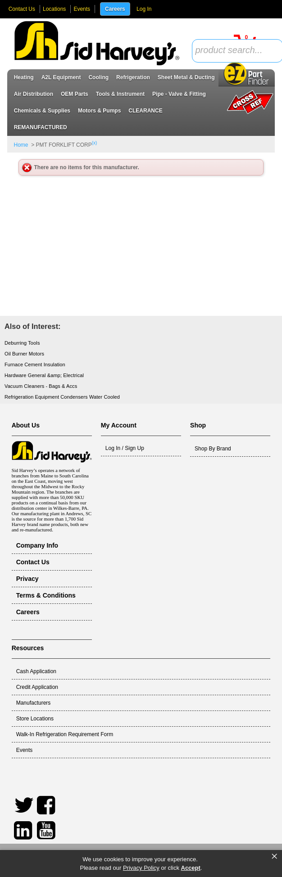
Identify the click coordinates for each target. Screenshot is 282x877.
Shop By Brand (213, 448)
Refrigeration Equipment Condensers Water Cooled (62, 397)
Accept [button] (190, 867)
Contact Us (22, 9)
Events (81, 9)
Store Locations (35, 718)
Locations (54, 9)
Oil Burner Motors (24, 353)
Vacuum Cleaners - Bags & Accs (41, 386)
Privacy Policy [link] (141, 867)
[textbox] (232, 50)
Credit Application (37, 687)
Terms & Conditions (46, 595)
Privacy (27, 578)
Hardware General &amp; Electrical (44, 375)
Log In (143, 9)
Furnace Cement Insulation (35, 364)
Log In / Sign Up (124, 448)
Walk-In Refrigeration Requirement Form (65, 734)
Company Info (37, 545)
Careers (115, 9)
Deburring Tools (22, 343)
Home (21, 145)
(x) (94, 142)
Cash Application (36, 671)
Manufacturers (33, 703)
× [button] (274, 856)
